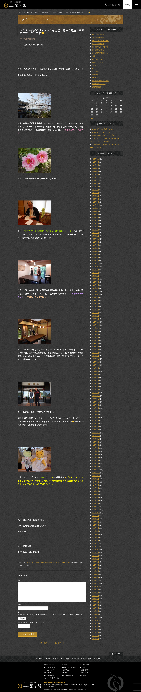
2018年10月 (96, 328)
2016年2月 (95, 426)
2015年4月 (95, 457)
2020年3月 (95, 282)
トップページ (21, 12)
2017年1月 (95, 393)
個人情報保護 (49, 675)
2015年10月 (96, 439)
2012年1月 (95, 577)
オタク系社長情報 (98, 34)
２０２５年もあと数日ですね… (103, 129)
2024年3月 (95, 171)
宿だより (95, 65)
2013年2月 (95, 537)
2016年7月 (95, 411)
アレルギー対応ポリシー (53, 678)
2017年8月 (95, 371)
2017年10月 (96, 365)
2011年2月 (95, 611)
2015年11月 (96, 436)
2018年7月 (95, 337)
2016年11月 (96, 399)
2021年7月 (95, 248)
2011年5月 (95, 602)
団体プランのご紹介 (69, 667)
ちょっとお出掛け (98, 44)
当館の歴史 (87, 659)
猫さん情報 (95, 71)
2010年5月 (95, 636)
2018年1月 (95, 356)
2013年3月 (95, 534)
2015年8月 (95, 445)
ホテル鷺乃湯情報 (51, 562)
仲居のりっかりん (98, 56)
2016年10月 (96, 402)
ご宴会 (83, 667)
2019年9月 (95, 297)
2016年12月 (96, 396)
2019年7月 (95, 303)
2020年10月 (96, 267)
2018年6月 (95, 340)
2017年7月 (95, 374)
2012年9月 (95, 553)
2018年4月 (95, 346)
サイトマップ (49, 673)
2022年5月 (95, 223)
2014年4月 (95, 494)
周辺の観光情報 (68, 675)
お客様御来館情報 (98, 38)
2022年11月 (96, 205)
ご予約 (127, 4)
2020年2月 (95, 285)
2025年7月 (95, 162)
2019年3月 (95, 316)
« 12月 (92, 118)
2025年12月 (96, 159)
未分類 (94, 68)
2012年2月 (95, 574)
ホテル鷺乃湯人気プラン (100, 47)
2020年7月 (95, 273)
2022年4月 (95, 227)
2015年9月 (95, 442)
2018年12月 (96, 322)
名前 (19, 605)
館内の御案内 (96, 87)
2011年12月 (96, 580)
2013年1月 (95, 540)
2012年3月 (95, 571)
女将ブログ (30, 12)
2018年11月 (96, 325)
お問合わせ (66, 670)
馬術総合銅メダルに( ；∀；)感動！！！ (105, 135)
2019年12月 (96, 291)
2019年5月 (95, 310)
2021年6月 (95, 251)
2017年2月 (95, 390)
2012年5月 (95, 565)
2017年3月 (95, 386)
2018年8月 (95, 334)
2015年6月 (95, 451)
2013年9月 (95, 516)
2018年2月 (95, 353)
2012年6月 (95, 562)
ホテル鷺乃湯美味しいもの (101, 53)
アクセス (99, 659)
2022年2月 (95, 233)
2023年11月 (96, 180)
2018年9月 (95, 331)
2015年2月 (95, 463)
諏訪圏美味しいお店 (99, 84)
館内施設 (66, 659)
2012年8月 (95, 556)
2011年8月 (95, 593)
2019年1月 (95, 319)
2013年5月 (95, 528)
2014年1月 (95, 503)
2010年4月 (95, 639)
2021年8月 (95, 245)
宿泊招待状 (84, 673)
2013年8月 (95, 519)
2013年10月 (96, 513)
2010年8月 (95, 626)
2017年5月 (95, 380)
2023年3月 (95, 196)
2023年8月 (95, 183)
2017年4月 (95, 383)
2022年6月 (95, 220)
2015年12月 (96, 433)
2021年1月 (95, 260)
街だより (95, 78)
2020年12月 (96, 263)
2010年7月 (95, 629)
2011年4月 (95, 605)
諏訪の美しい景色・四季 (100, 81)
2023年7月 (95, 187)
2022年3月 (95, 230)
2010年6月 (95, 633)
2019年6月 (95, 306)
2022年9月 (95, 211)
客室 (56, 659)
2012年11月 (96, 546)
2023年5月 (95, 193)
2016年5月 (95, 417)
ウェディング (49, 670)
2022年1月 (95, 236)
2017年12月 (96, 359)
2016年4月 (95, 420)
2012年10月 (96, 550)
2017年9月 (95, 368)
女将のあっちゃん (64, 562)
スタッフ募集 (85, 665)
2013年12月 (96, 506)
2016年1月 (95, 430)
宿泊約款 (84, 675)
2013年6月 (95, 525)
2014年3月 (95, 497)
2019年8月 (95, 300)
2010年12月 (96, 617)
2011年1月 (95, 614)
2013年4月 (95, 531)
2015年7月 (95, 448)
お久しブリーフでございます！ (103, 132)
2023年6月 (95, 190)
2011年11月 (96, 583)
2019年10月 (96, 294)
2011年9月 (95, 589)
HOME (40, 659)
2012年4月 (95, 568)
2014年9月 (95, 479)
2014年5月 (95, 491)
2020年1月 (95, 288)
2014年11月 (96, 473)
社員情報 (95, 74)
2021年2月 (95, 257)
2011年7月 (95, 596)
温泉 (49, 659)
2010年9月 (95, 623)
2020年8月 (95, 270)
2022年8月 (95, 214)
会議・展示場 (85, 670)
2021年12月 (96, 239)
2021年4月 (95, 254)
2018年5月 (95, 343)
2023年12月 (96, 177)
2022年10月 (96, 208)
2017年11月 (96, 362)
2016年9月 (95, 405)
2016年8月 (95, 408)
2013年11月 (96, 510)
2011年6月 (95, 599)
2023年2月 (95, 199)
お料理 (76, 659)
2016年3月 (95, 423)
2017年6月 (95, 377)
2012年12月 (96, 543)
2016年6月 (95, 414)
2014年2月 (95, 500)
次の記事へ (60, 643)
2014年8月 (95, 482)
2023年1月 (95, 202)
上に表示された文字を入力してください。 (32, 622)
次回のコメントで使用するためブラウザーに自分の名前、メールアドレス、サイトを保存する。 (51, 615)
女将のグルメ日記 (98, 62)
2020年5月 (95, 276)
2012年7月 (95, 559)
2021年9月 (95, 242)
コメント (21, 580)
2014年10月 (96, 476)
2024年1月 (95, 174)
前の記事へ (44, 643)
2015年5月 (95, 454)
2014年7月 (95, 485)
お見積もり (66, 673)
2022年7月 (95, 217)
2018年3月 (95, 350)
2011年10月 (96, 586)
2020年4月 (95, 279)
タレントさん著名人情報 (41, 12)
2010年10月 (96, 620)
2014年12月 (96, 470)
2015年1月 (95, 466)
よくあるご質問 (50, 667)
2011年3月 (95, 608)
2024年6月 (95, 168)
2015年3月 (95, 460)
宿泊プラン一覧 (50, 665)
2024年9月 (95, 165)
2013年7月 (95, 522)
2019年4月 (95, 313)
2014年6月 (95, 488)
